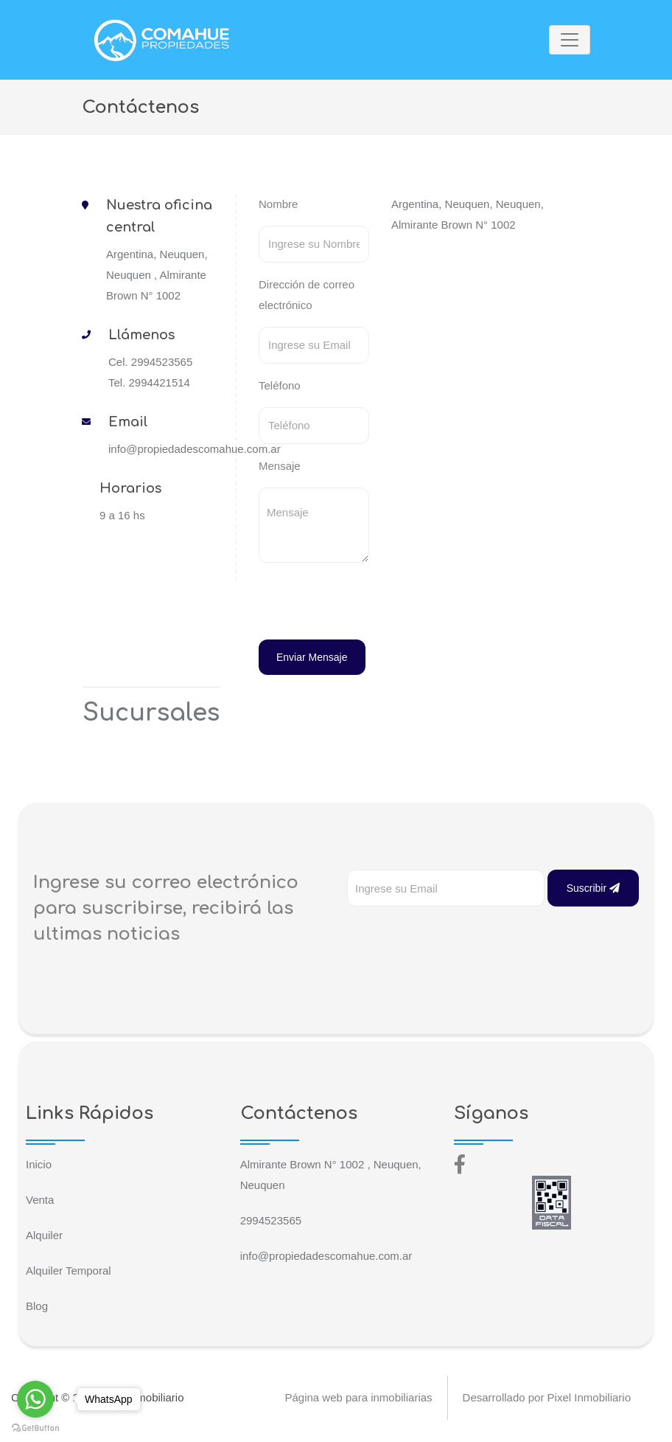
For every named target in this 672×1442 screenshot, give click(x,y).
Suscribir (593, 888)
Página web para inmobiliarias (358, 1397)
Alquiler (44, 1235)
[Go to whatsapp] (35, 1399)
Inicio (39, 1164)
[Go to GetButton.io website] (35, 1427)
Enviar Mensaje (312, 657)
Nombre (278, 204)
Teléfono (280, 385)
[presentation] (360, 603)
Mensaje (280, 466)
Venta (40, 1199)
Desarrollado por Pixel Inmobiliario (547, 1397)
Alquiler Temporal (68, 1270)
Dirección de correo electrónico (306, 294)
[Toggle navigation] (569, 40)
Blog (37, 1306)
